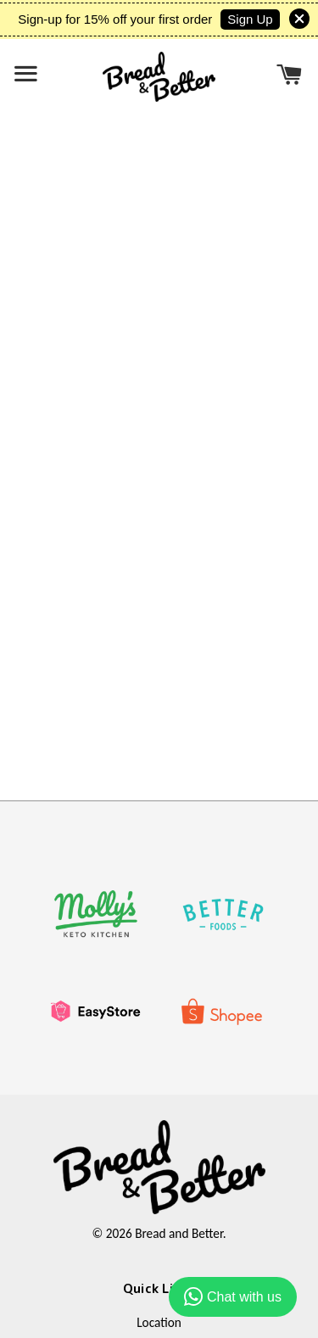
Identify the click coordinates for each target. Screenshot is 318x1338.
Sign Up (249, 19)
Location (159, 1322)
